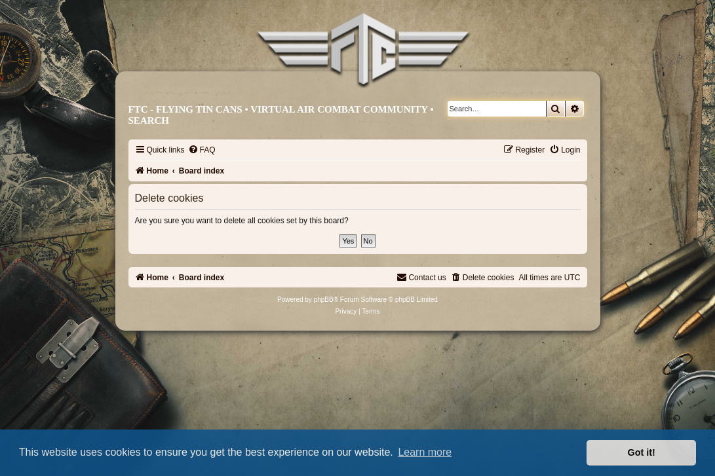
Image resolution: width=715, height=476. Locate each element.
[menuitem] (202, 149)
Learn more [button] (425, 452)
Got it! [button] (641, 452)
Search (149, 120)
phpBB (324, 299)
